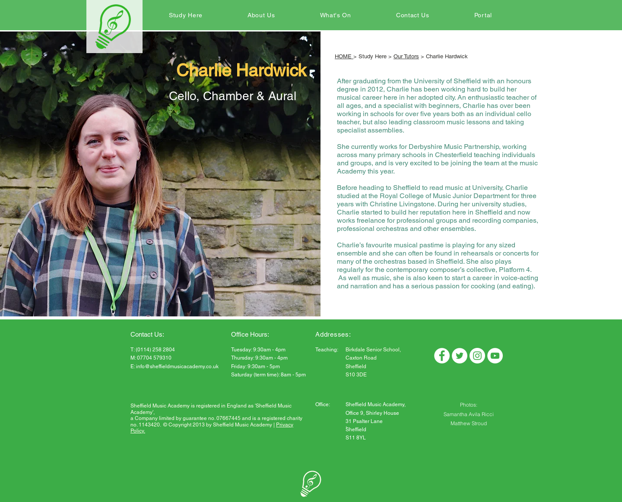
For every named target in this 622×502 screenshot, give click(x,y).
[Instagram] (477, 355)
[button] (185, 15)
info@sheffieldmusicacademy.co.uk (177, 366)
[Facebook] (442, 355)
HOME (344, 56)
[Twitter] (459, 355)
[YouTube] (495, 355)
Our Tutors (406, 56)
